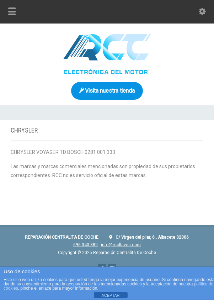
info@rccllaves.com (121, 244)
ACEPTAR (110, 295)
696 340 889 (85, 244)
